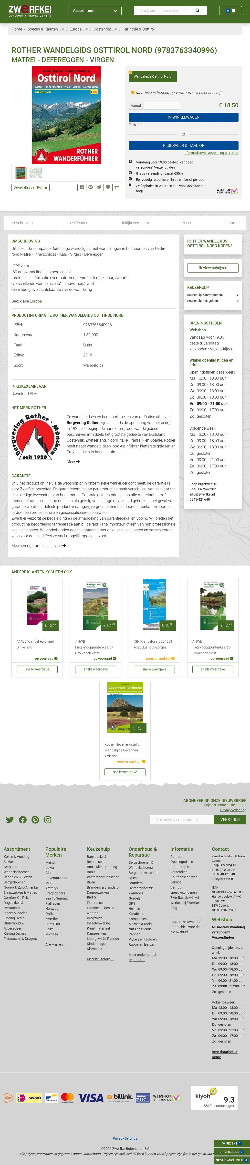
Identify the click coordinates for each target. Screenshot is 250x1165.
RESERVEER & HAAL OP (183, 145)
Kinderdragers (97, 944)
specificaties (77, 223)
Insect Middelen (15, 913)
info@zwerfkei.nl (202, 494)
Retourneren (179, 867)
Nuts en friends (140, 929)
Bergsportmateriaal (143, 873)
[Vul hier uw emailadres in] (181, 819)
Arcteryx (51, 888)
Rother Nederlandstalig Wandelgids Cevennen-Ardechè (121, 750)
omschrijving (21, 223)
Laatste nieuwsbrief (185, 922)
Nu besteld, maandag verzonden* (228, 932)
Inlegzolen (94, 918)
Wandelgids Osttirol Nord (150, 74)
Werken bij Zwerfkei (184, 903)
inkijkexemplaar (135, 223)
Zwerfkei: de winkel (184, 898)
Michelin (51, 934)
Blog (173, 908)
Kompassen (138, 919)
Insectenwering (98, 923)
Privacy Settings (125, 1138)
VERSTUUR (230, 819)
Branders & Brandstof (103, 887)
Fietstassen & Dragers (20, 939)
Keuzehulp (98, 849)
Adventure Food (57, 878)
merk (187, 223)
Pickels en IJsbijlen (143, 939)
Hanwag (51, 909)
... (61, 29)
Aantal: (136, 106)
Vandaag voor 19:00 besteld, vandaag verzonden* (211, 343)
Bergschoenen (14, 882)
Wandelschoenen (17, 872)
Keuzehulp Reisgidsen (202, 301)
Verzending (179, 872)
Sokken (9, 862)
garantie (232, 223)
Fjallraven (52, 903)
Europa (36, 301)
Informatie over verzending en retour (211, 153)
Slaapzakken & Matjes (20, 892)
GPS (132, 903)
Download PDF (24, 393)
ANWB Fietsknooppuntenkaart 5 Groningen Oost (211, 647)
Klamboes (94, 949)
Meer (73, 461)
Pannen (134, 934)
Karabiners (137, 914)
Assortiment (95, 10)
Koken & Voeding (16, 857)
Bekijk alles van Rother (30, 187)
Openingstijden (181, 862)
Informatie (181, 849)
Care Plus (52, 924)
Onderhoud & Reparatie (143, 852)
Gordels (134, 898)
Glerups (51, 873)
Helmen (134, 909)
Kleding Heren (14, 918)
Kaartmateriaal (98, 928)
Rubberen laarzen (142, 944)
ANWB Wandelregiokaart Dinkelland (35, 644)
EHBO (91, 898)
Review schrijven (213, 267)
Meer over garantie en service (38, 545)
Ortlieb (50, 914)
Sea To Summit (56, 898)
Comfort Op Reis (16, 898)
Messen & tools (140, 924)
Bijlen (91, 882)
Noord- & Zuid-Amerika (21, 887)
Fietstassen (95, 903)
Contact (176, 857)
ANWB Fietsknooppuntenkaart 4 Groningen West (94, 647)
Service (175, 882)
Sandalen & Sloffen (18, 877)
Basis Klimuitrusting (102, 867)
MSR (48, 883)
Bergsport (11, 867)
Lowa (49, 868)
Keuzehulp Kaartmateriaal (205, 295)
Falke (49, 929)
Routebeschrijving (184, 877)
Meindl (50, 862)
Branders (136, 883)
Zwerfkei (51, 919)
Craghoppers (55, 893)
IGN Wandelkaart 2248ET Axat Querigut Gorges (153, 644)
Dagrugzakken (98, 892)
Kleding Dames (15, 933)
